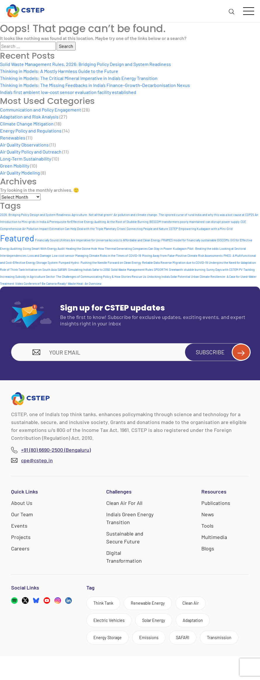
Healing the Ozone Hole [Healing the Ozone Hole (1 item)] (81, 248)
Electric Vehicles (111, 624)
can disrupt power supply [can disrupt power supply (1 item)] (222, 222)
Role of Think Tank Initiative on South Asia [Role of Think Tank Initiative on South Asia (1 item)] (28, 269)
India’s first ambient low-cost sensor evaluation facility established (68, 92)
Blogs (207, 550)
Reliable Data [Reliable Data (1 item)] (151, 262)
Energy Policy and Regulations (31, 130)
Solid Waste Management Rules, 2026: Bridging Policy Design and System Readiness (85, 64)
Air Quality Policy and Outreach (31, 151)
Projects (21, 539)
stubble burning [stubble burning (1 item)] (194, 269)
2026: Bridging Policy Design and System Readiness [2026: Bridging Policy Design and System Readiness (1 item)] (35, 215)
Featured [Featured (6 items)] (17, 238)
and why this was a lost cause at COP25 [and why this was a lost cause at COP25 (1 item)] (228, 215)
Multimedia (214, 539)
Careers (20, 550)
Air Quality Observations (24, 144)
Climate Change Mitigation (27, 123)
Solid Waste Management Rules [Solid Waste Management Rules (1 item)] (132, 269)
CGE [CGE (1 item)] (243, 222)
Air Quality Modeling (20, 172)
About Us (21, 504)
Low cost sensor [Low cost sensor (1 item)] (63, 255)
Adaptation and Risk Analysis (29, 116)
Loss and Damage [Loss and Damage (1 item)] (39, 255)
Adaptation (203, 624)
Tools (207, 527)
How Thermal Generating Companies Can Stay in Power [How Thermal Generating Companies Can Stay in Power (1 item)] (135, 248)
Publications (215, 504)
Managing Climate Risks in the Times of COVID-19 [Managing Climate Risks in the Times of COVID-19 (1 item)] (108, 255)
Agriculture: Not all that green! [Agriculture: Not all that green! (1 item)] (92, 215)
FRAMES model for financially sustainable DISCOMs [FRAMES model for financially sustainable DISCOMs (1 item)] (195, 240)
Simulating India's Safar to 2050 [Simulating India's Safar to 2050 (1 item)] (89, 269)
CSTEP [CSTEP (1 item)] (173, 229)
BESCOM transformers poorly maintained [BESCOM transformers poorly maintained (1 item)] (177, 222)
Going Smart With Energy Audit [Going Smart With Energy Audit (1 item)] (44, 248)
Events (19, 527)
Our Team (22, 516)
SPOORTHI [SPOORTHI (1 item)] (161, 269)
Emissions (155, 642)
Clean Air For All (124, 504)
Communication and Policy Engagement (40, 109)
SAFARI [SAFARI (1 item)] (62, 269)
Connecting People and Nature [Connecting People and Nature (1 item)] (147, 229)
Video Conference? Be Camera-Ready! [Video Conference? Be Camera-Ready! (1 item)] (41, 283)
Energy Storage (110, 642)
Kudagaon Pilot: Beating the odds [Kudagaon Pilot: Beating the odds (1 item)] (196, 248)
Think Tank (105, 605)
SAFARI (192, 642)
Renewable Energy (154, 605)
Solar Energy (160, 624)
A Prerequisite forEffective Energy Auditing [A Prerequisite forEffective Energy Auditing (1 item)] (76, 222)
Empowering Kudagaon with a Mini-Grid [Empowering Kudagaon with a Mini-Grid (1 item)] (206, 229)
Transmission (107, 661)
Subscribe (220, 353)
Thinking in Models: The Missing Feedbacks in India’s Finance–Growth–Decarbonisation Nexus (95, 85)
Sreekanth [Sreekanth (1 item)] (176, 269)
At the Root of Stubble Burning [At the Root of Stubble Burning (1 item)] (128, 222)
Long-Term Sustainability (25, 158)
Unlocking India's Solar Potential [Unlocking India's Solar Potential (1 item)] (168, 276)
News (207, 516)
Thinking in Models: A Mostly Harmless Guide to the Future (59, 71)
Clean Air (201, 605)
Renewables (12, 137)
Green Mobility (14, 165)
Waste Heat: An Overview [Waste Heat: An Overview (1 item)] (85, 283)
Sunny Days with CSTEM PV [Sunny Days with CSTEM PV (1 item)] (224, 269)
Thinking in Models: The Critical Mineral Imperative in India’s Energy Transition (79, 78)
